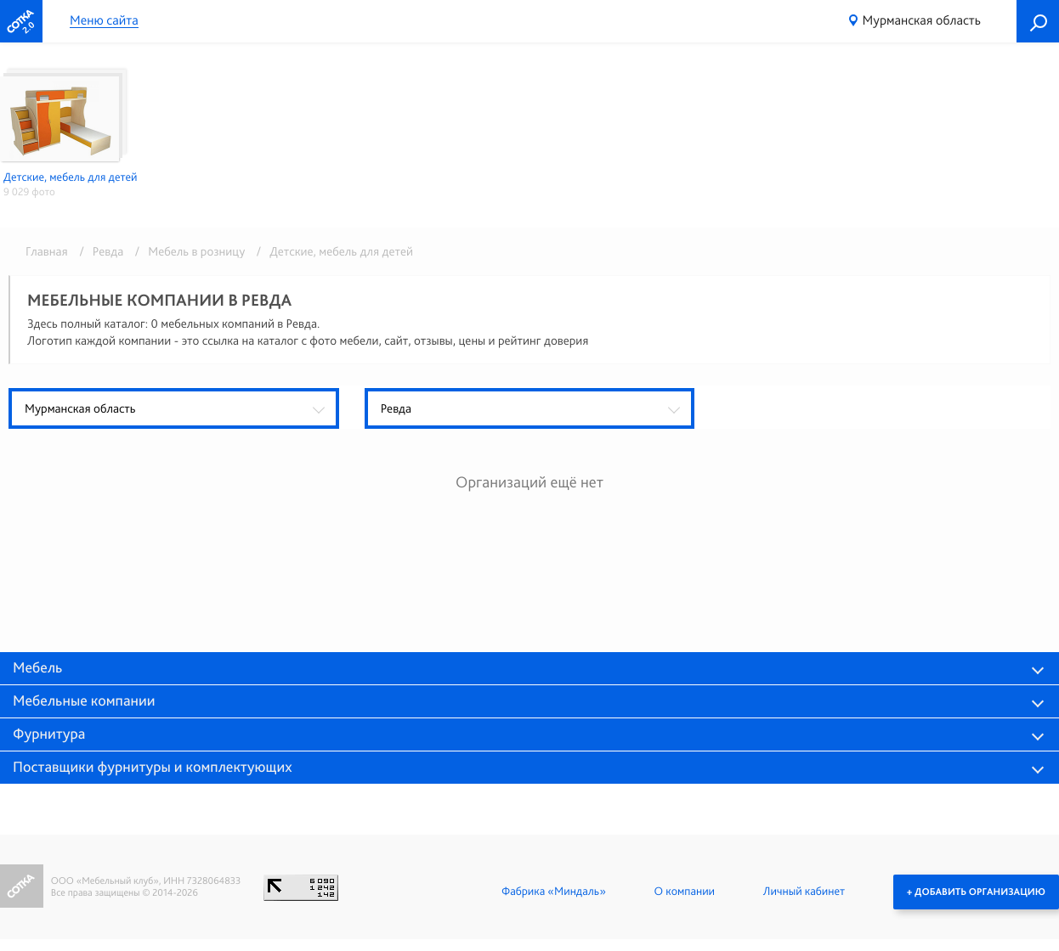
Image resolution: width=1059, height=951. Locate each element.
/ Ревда (98, 251)
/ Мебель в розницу (187, 251)
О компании (684, 891)
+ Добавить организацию (976, 892)
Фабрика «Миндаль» (553, 891)
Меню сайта (104, 21)
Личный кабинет (804, 891)
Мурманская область (922, 20)
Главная (46, 251)
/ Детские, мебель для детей (330, 251)
